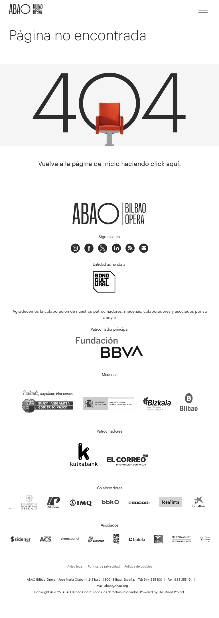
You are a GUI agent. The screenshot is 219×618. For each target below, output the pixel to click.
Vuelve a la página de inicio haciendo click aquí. (109, 164)
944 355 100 (153, 579)
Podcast (130, 248)
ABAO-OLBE (26, 9)
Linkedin (116, 248)
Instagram (75, 248)
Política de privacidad (104, 566)
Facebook (89, 248)
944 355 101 (183, 579)
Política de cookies (138, 566)
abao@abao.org (116, 586)
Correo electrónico (143, 248)
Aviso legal (75, 566)
